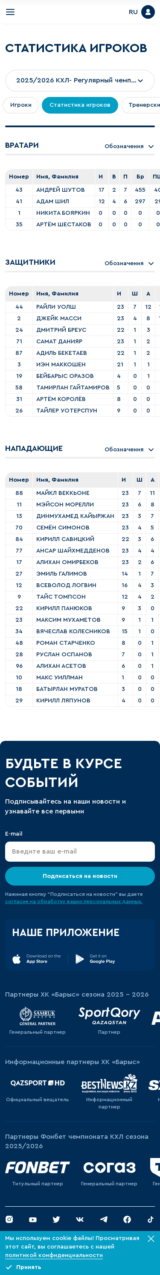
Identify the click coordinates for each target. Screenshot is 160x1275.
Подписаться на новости (80, 876)
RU (133, 12)
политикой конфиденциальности (54, 1255)
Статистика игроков (80, 105)
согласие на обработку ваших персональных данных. (74, 901)
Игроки (21, 105)
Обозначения (130, 146)
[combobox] (80, 80)
